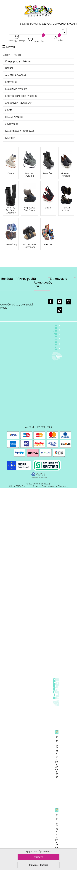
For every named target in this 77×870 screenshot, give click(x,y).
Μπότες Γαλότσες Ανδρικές (21, 95)
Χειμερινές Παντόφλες (18, 102)
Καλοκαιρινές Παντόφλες (20, 130)
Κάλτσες (10, 137)
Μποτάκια (11, 81)
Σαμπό (8, 109)
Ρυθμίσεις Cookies (38, 865)
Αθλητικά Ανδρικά (15, 75)
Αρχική (6, 55)
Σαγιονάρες (11, 123)
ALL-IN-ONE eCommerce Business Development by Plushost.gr (39, 486)
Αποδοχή (38, 857)
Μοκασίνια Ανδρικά (16, 88)
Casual (9, 67)
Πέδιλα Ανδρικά (14, 116)
